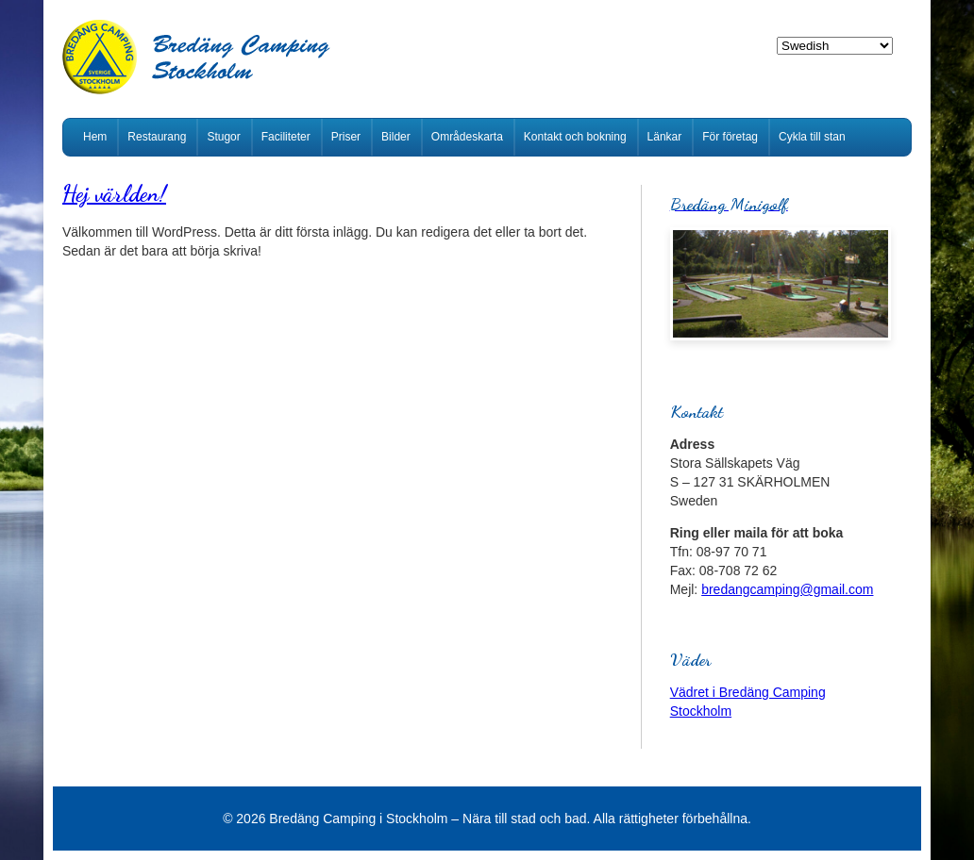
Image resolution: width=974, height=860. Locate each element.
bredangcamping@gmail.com (787, 589)
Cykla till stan (812, 136)
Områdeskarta (467, 136)
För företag (730, 136)
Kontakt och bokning (575, 136)
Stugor (223, 136)
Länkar (664, 136)
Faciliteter (286, 136)
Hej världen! (114, 193)
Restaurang (156, 136)
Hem (95, 136)
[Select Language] (835, 46)
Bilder (396, 136)
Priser (346, 136)
